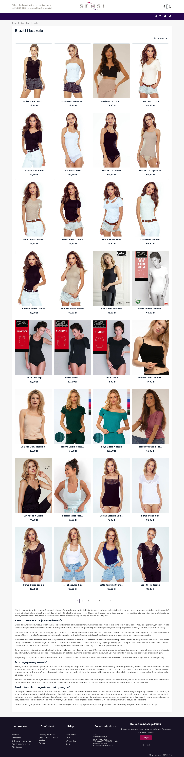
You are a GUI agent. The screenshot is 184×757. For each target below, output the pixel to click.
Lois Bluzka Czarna (111, 171)
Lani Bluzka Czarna (150, 585)
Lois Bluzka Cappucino (150, 171)
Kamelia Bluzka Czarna (33, 309)
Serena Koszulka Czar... (111, 516)
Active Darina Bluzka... (34, 102)
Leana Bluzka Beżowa (33, 240)
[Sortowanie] (159, 38)
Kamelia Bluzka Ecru (150, 240)
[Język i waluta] (169, 16)
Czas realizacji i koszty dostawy (48, 735)
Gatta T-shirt (111, 378)
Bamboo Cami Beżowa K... (33, 447)
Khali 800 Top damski (111, 102)
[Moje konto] (165, 16)
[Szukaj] (156, 16)
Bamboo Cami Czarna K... (150, 378)
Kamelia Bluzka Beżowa (72, 309)
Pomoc (42, 740)
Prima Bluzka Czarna (33, 585)
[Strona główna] (92, 6)
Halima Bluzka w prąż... (72, 447)
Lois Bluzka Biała (72, 171)
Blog (68, 741)
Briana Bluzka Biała (111, 240)
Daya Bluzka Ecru (150, 102)
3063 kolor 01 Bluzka (33, 516)
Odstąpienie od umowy (22, 737)
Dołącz (146, 738)
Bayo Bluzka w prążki (111, 447)
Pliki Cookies (17, 744)
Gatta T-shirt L (72, 378)
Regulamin (16, 734)
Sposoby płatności (47, 731)
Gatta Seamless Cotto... (150, 309)
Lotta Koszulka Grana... (111, 585)
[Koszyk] (160, 16)
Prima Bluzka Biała (150, 516)
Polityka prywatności (21, 741)
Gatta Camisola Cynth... (111, 309)
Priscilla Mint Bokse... (72, 516)
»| (110, 601)
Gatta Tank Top (34, 378)
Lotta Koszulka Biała (73, 585)
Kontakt (15, 731)
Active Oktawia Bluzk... (72, 102)
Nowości (69, 734)
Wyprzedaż (71, 737)
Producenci (71, 731)
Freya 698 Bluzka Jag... (150, 447)
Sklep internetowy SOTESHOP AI (160, 754)
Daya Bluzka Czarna (34, 171)
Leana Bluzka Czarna (72, 240)
